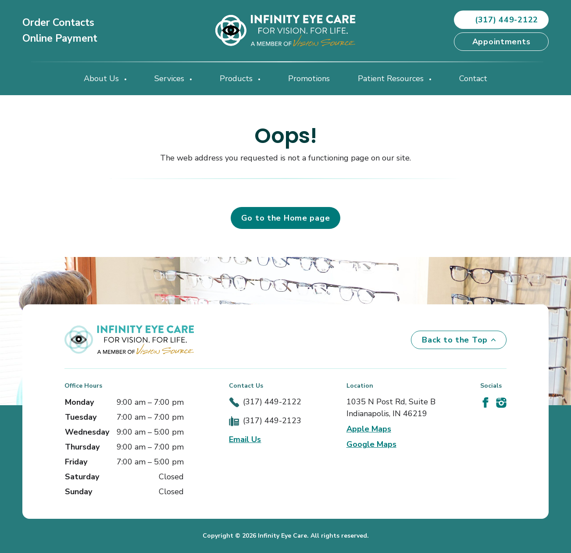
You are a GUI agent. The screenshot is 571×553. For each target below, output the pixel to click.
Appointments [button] (501, 41)
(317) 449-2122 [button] (501, 19)
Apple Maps (368, 429)
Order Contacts (58, 22)
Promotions (309, 78)
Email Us (245, 439)
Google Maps (371, 444)
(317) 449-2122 (272, 401)
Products (237, 78)
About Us (102, 78)
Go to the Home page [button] (285, 218)
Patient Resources (392, 78)
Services (170, 78)
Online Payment (59, 38)
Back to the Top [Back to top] (459, 340)
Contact (473, 78)
